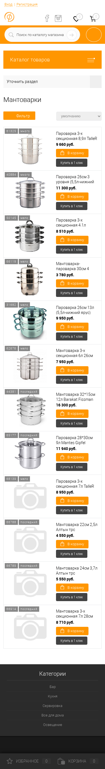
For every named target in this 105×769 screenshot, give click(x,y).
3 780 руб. (65, 274)
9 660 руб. (65, 144)
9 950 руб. (65, 318)
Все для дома (52, 715)
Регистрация (27, 4)
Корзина (78, 761)
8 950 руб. (65, 492)
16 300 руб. (66, 405)
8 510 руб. (65, 231)
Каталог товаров (52, 60)
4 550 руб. (65, 535)
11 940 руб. (66, 448)
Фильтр (19, 116)
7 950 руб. (65, 361)
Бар (53, 687)
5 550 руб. (65, 579)
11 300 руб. (66, 188)
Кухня (52, 696)
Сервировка (52, 706)
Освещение (52, 725)
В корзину (72, 153)
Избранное (29, 761)
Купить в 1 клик (71, 162)
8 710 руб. (65, 622)
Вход (8, 4)
